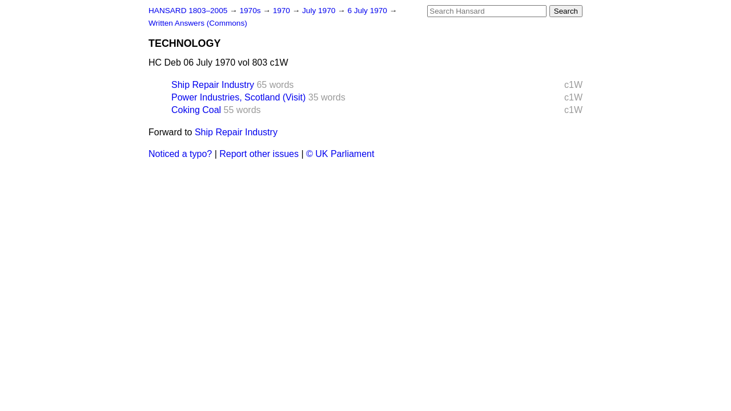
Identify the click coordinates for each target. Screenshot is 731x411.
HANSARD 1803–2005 (187, 10)
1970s (251, 10)
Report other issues (259, 154)
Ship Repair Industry (212, 85)
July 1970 (320, 10)
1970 (282, 10)
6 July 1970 (368, 10)
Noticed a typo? (180, 154)
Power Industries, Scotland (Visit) (238, 97)
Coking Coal (196, 110)
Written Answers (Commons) (197, 23)
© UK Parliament (340, 154)
